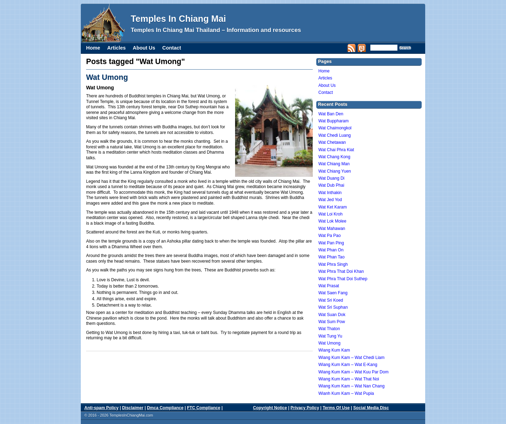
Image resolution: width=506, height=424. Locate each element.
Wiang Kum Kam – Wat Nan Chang (351, 386)
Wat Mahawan (331, 228)
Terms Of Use (336, 407)
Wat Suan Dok (331, 314)
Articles (116, 48)
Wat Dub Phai (331, 185)
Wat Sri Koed (330, 300)
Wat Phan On (331, 250)
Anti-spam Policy (101, 407)
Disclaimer (132, 407)
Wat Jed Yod (330, 199)
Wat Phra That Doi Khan (341, 271)
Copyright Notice (270, 407)
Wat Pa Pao (329, 235)
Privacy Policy (305, 407)
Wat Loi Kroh (330, 214)
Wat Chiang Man (334, 163)
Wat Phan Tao (331, 257)
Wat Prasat (328, 285)
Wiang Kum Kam (334, 350)
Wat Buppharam (333, 120)
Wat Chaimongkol (334, 128)
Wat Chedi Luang (334, 135)
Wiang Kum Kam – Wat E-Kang (347, 364)
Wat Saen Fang (333, 292)
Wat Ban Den (330, 113)
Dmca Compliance (165, 407)
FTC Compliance (203, 407)
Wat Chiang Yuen (334, 171)
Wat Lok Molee (332, 221)
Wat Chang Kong (334, 156)
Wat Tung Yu (330, 336)
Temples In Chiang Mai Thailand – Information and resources (216, 30)
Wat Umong (107, 77)
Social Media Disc (371, 407)
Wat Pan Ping (331, 242)
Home (93, 48)
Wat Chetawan (332, 142)
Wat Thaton (329, 328)
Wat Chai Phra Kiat (336, 149)
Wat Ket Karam (332, 207)
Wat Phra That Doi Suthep (342, 278)
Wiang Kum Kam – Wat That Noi (348, 379)
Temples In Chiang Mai (178, 19)
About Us (144, 48)
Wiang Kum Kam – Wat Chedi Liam (351, 357)
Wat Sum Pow (331, 321)
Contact (171, 48)
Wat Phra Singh (333, 264)
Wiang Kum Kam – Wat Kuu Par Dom (353, 372)
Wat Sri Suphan (333, 307)
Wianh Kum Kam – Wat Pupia (346, 393)
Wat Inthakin (330, 192)
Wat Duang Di (331, 178)
